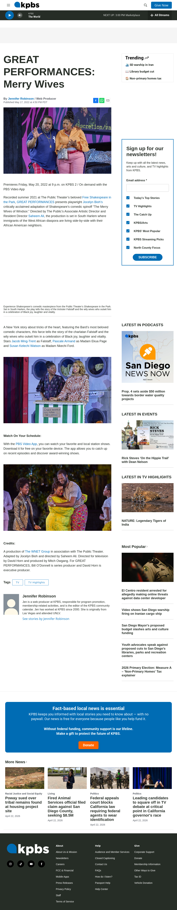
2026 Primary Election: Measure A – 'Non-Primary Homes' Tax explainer (146, 671)
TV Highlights (36, 582)
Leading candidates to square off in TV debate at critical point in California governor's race (150, 806)
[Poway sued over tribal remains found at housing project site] (24, 778)
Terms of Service (65, 901)
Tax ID (137, 876)
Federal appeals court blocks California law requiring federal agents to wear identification (105, 809)
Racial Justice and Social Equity (23, 793)
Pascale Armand (64, 341)
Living (51, 793)
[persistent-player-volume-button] (20, 17)
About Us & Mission (66, 852)
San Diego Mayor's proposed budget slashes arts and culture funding (145, 629)
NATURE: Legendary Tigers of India (144, 522)
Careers (60, 864)
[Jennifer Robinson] (11, 604)
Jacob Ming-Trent (24, 341)
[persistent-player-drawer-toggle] (160, 17)
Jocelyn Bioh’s (93, 202)
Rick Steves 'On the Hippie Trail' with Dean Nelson (145, 460)
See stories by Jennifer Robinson (45, 619)
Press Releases (64, 883)
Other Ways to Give (144, 870)
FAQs (98, 870)
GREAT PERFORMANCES (35, 202)
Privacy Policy (63, 889)
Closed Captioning (105, 858)
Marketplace (133, 17)
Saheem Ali (36, 216)
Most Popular (135, 546)
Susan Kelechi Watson (25, 346)
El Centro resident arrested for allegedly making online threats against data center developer (145, 594)
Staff (58, 895)
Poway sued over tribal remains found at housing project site (23, 804)
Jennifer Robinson (21, 98)
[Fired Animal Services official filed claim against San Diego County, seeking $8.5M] (67, 778)
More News (16, 762)
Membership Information (147, 864)
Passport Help (102, 883)
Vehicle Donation (143, 883)
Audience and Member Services (112, 852)
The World (34, 18)
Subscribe (147, 257)
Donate (88, 745)
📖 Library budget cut (139, 71)
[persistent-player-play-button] (9, 17)
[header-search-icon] (145, 5)
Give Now (161, 5)
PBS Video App (26, 444)
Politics (94, 793)
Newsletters (62, 858)
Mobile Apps (62, 876)
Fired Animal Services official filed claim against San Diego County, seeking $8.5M (67, 806)
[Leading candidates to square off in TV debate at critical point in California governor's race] (152, 778)
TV (17, 582)
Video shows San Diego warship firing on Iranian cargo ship (145, 611)
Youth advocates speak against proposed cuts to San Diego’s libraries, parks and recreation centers (145, 650)
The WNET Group (37, 551)
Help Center (101, 889)
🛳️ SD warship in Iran (139, 64)
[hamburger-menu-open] (8, 5)
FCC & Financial (64, 870)
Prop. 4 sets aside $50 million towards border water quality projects (143, 395)
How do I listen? (103, 876)
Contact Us (101, 864)
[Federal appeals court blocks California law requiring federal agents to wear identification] (109, 778)
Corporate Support (144, 852)
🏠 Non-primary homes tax (143, 78)
